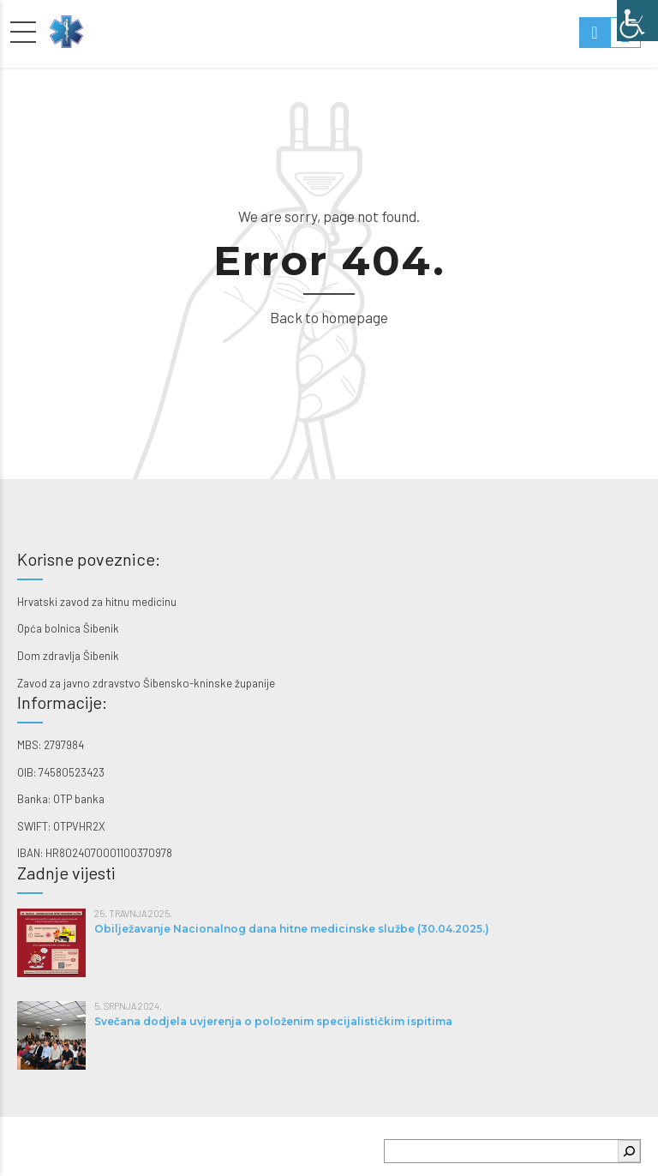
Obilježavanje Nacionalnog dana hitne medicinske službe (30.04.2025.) (291, 928)
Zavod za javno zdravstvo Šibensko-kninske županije (146, 683)
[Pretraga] (629, 1151)
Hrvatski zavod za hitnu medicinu (96, 602)
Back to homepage (329, 317)
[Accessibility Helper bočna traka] (637, 20)
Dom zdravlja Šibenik (68, 656)
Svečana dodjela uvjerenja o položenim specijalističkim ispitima (273, 1021)
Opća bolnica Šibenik (68, 628)
